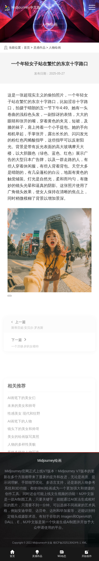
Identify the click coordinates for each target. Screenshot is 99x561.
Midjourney (66, 471)
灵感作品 (39, 47)
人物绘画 (55, 47)
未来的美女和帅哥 (22, 443)
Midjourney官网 (17, 471)
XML (84, 542)
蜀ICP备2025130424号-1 (67, 542)
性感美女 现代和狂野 (24, 451)
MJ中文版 (86, 494)
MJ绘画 (47, 488)
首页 (27, 47)
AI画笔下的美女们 (21, 435)
